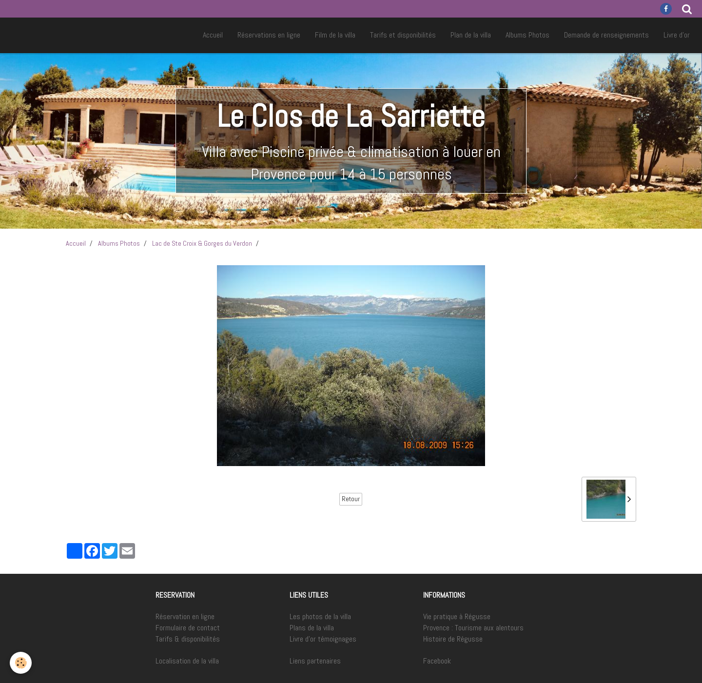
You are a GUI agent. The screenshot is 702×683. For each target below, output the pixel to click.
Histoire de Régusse (453, 639)
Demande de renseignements (606, 35)
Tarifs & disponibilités (188, 639)
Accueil (213, 35)
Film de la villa (335, 35)
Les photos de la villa (320, 616)
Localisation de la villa (187, 661)
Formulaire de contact (188, 628)
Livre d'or (676, 35)
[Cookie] (21, 663)
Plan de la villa (470, 35)
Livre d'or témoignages (323, 639)
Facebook (437, 661)
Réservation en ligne (185, 616)
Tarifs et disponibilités (403, 35)
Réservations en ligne (268, 35)
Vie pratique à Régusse (456, 616)
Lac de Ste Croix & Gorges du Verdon (202, 243)
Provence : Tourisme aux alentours (473, 628)
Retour (351, 499)
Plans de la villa (312, 628)
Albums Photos (527, 35)
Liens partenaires (315, 661)
